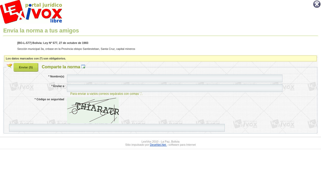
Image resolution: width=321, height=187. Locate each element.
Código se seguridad (49, 99)
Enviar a (57, 86)
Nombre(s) (56, 76)
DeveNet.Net (158, 144)
